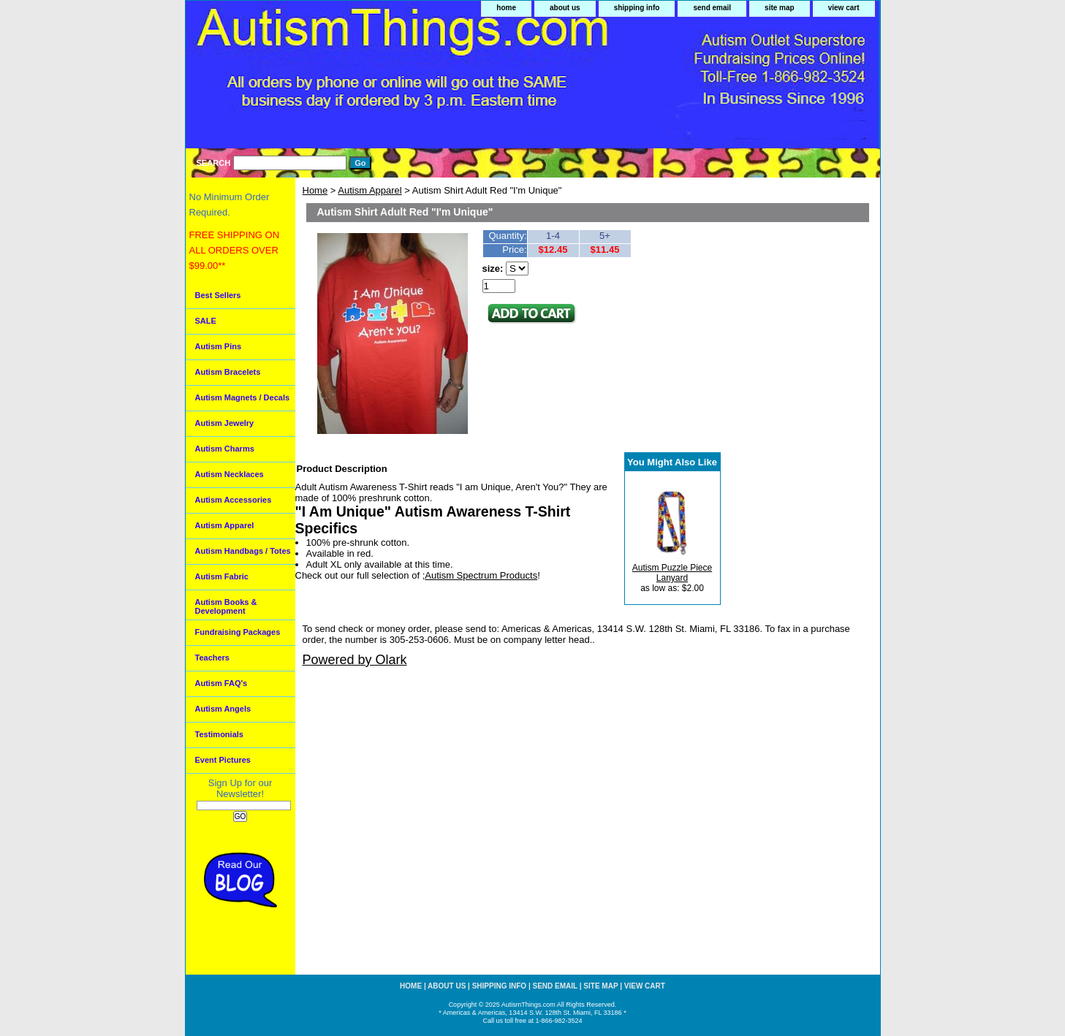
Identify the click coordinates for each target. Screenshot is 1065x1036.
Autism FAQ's (221, 683)
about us (565, 8)
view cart (844, 8)
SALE (205, 320)
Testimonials (219, 734)
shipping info (637, 8)
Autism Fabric (222, 576)
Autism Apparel (369, 190)
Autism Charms (224, 448)
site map (780, 8)
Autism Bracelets (228, 371)
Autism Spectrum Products (481, 575)
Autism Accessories (233, 499)
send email (712, 8)
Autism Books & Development (226, 606)
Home (315, 190)
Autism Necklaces (229, 474)
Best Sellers (218, 295)
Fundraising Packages (238, 632)
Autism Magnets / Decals (242, 397)
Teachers (212, 657)
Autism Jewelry (224, 423)
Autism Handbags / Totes (243, 550)
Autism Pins (218, 346)
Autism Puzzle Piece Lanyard (672, 573)
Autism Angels (223, 708)
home (506, 8)
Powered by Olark (355, 659)
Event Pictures (223, 759)
